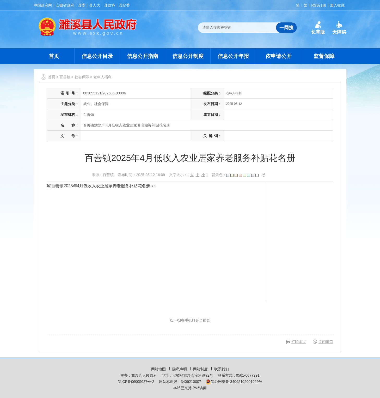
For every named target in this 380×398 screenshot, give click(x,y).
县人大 (94, 5)
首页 (54, 56)
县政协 (109, 5)
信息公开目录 (97, 56)
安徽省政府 (65, 5)
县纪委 (124, 5)
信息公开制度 (188, 56)
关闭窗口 (325, 342)
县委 (81, 5)
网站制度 (201, 369)
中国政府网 (43, 5)
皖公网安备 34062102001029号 (234, 381)
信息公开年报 (233, 56)
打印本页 (298, 342)
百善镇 (64, 77)
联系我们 (221, 369)
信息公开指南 (142, 56)
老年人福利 (102, 77)
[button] (318, 28)
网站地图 (159, 369)
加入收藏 (337, 5)
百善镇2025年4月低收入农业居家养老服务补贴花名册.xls (104, 186)
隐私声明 (180, 369)
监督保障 (324, 56)
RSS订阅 (318, 5)
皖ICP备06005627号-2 (136, 381)
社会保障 (82, 77)
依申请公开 (279, 56)
